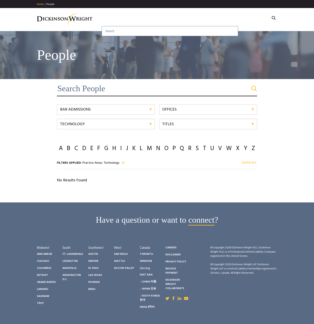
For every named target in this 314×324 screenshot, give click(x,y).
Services (143, 20)
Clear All (249, 162)
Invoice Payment (171, 271)
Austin (93, 254)
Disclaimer (173, 255)
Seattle (119, 261)
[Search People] (157, 88)
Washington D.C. (71, 277)
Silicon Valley (124, 268)
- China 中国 (148, 282)
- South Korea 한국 (150, 298)
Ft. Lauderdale (72, 254)
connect (201, 219)
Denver (93, 261)
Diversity (213, 20)
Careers (238, 20)
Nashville (69, 268)
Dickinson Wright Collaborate (174, 284)
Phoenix (94, 282)
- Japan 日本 (148, 289)
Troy (40, 303)
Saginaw (43, 296)
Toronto (146, 254)
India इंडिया (147, 307)
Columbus (44, 268)
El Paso (93, 268)
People (50, 4)
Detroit (42, 275)
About (260, 20)
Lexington (70, 261)
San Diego (121, 254)
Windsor (146, 261)
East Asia (146, 275)
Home (40, 4)
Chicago (43, 261)
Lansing (42, 289)
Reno (91, 289)
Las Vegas (95, 275)
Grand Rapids (46, 282)
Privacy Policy (175, 262)
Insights (168, 20)
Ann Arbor (44, 254)
